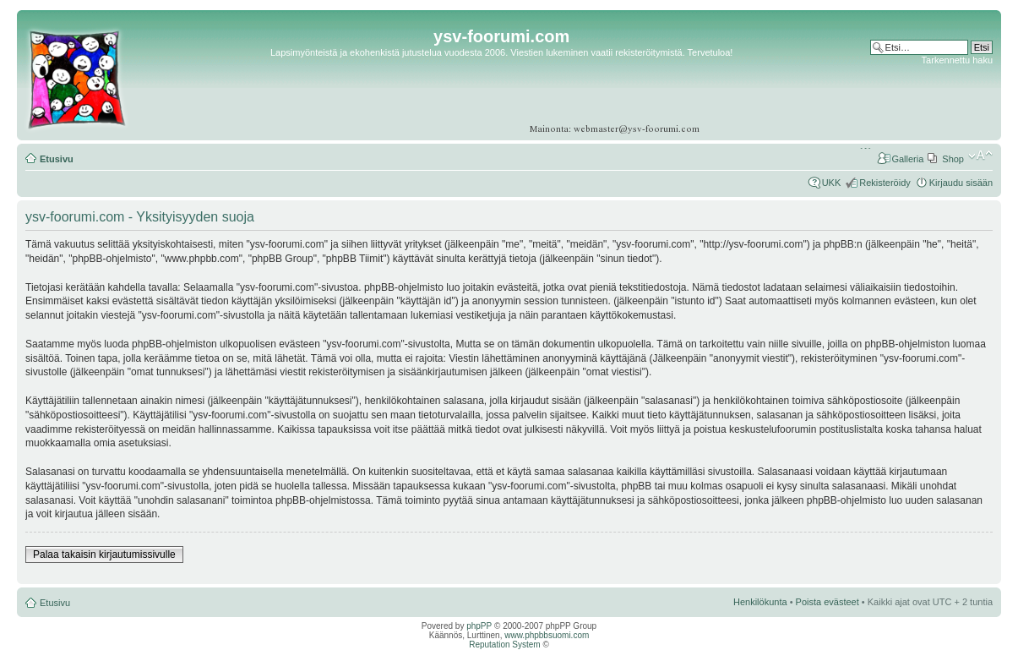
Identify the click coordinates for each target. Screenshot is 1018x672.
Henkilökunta (760, 602)
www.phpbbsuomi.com (546, 635)
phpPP (479, 626)
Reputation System (505, 644)
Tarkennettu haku (957, 60)
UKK (831, 183)
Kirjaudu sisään (961, 183)
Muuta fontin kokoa (980, 155)
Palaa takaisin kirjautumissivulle (104, 554)
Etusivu (56, 159)
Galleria (907, 159)
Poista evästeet (827, 602)
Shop (953, 159)
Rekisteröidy (885, 183)
